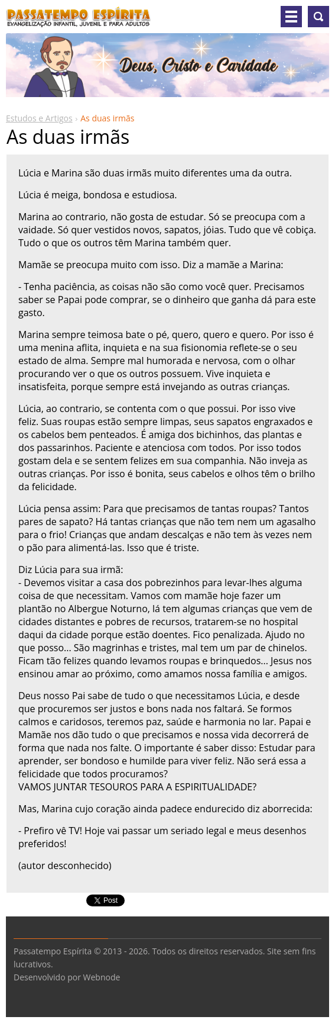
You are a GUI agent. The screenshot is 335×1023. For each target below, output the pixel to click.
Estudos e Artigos (39, 118)
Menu (291, 16)
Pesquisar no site (318, 16)
